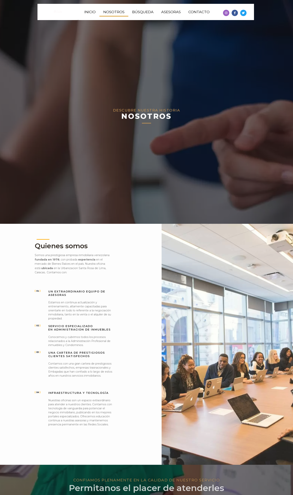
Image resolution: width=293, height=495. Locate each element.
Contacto (199, 12)
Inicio (90, 12)
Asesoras (171, 12)
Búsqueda (143, 12)
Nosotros (114, 12)
